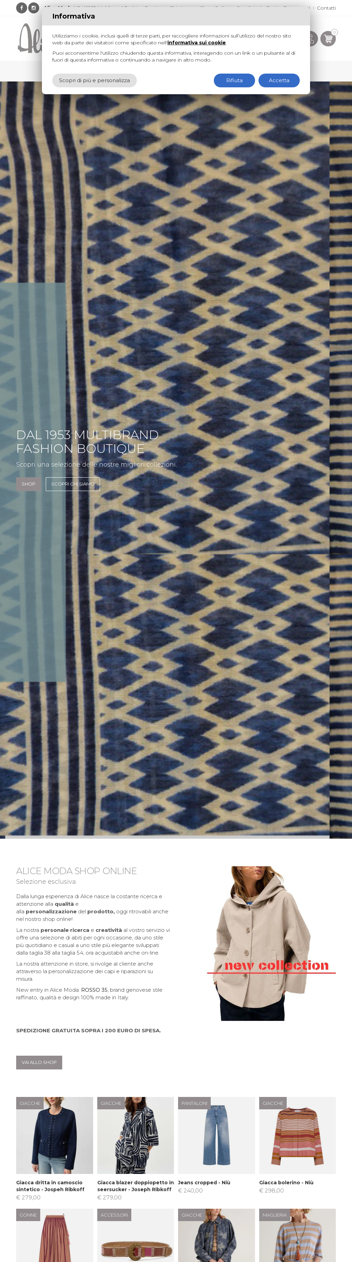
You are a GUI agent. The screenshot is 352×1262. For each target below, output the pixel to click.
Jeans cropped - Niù (204, 1182)
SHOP (28, 484)
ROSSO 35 (94, 990)
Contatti (326, 8)
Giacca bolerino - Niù (286, 1182)
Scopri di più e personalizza (94, 80)
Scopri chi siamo (73, 484)
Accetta (279, 80)
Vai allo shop (39, 1062)
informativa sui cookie (196, 43)
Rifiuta (234, 80)
